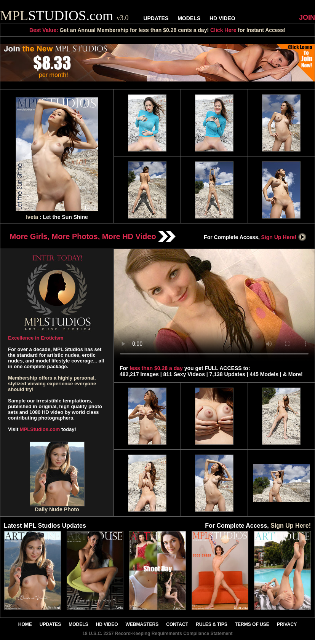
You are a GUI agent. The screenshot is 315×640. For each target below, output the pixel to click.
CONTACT (177, 624)
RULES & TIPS (211, 624)
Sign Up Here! (284, 237)
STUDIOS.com (64, 15)
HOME (25, 624)
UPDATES (155, 18)
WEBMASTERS (142, 624)
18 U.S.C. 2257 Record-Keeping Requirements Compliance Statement (157, 633)
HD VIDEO (222, 18)
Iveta (32, 217)
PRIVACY (287, 624)
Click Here (223, 30)
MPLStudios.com (40, 429)
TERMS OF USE (252, 624)
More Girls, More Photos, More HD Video (93, 236)
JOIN (307, 17)
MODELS (188, 18)
